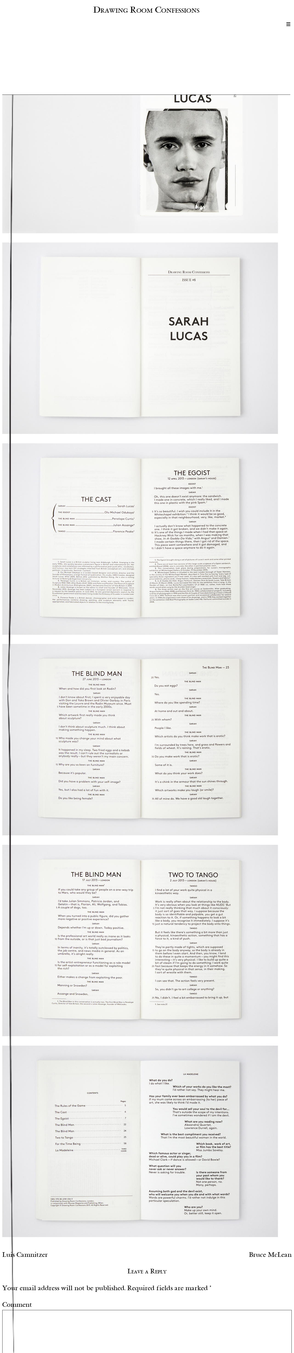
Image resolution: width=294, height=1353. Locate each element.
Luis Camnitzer (25, 1254)
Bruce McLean (270, 1254)
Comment (17, 1304)
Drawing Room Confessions (146, 9)
